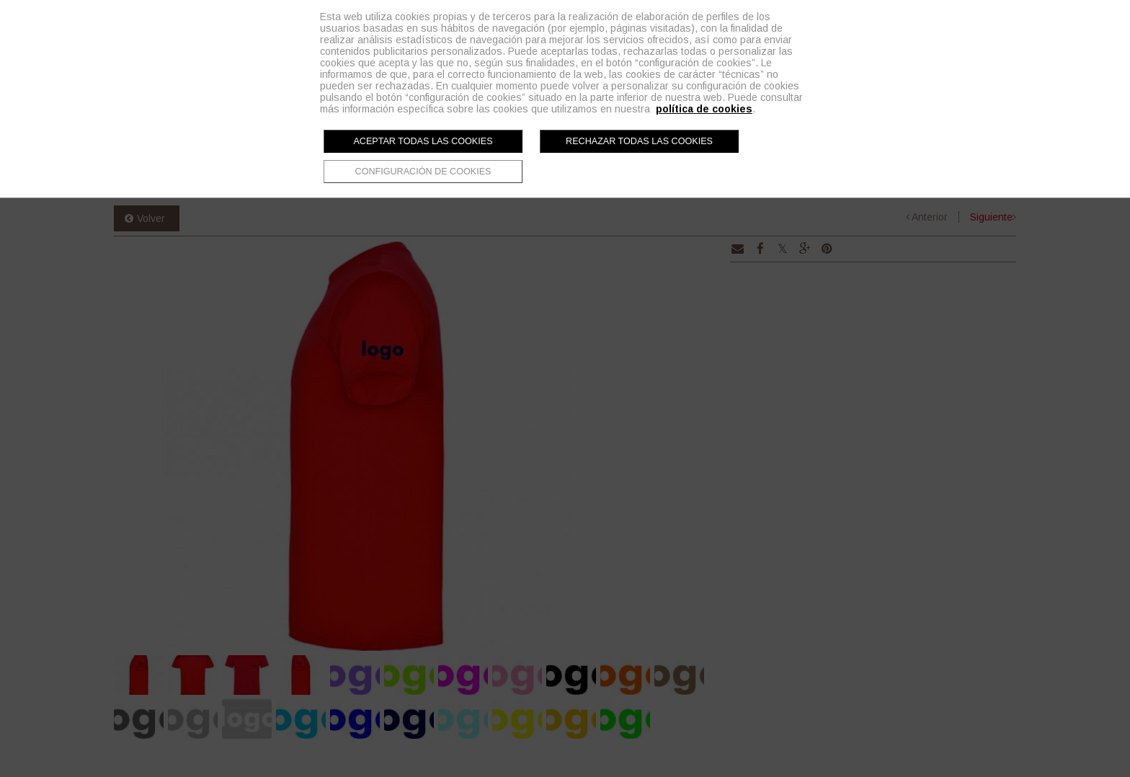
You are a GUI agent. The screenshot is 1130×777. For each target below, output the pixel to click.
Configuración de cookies (423, 171)
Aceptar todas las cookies (422, 141)
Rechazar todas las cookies (639, 141)
